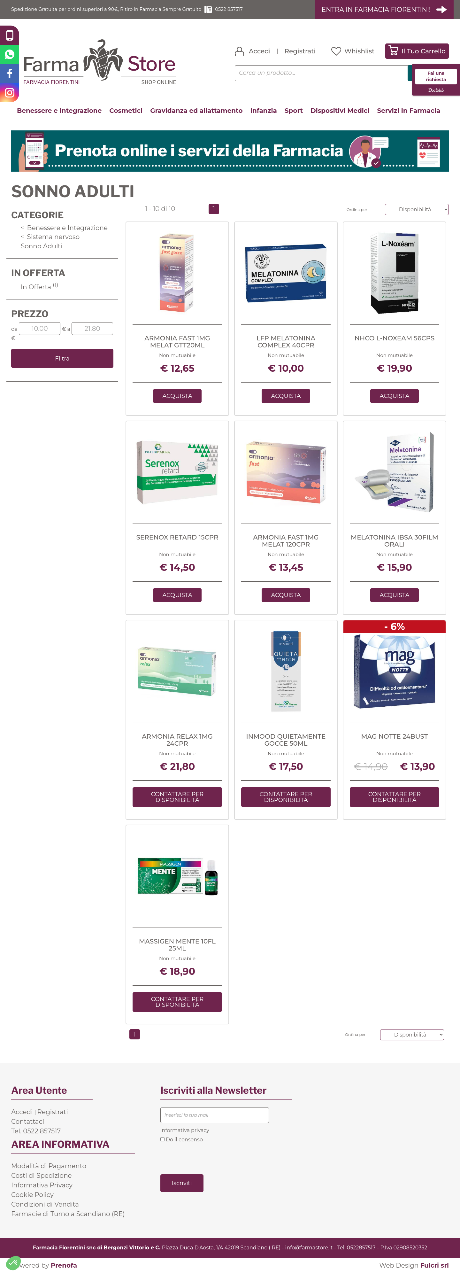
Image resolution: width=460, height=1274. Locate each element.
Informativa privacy (184, 1131)
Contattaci (27, 1122)
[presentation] (208, 1158)
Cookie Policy (32, 1195)
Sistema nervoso (50, 237)
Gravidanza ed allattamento (196, 111)
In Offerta (39, 287)
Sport (294, 111)
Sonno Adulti (41, 246)
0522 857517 (248, 9)
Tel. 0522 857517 (36, 1132)
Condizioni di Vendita (45, 1205)
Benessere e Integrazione (59, 111)
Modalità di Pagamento (48, 1166)
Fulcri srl (434, 1266)
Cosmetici (125, 111)
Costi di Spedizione (41, 1176)
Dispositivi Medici (339, 111)
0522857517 (361, 1248)
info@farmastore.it (309, 1248)
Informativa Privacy (42, 1186)
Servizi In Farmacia (409, 111)
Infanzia (263, 111)
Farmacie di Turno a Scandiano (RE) (68, 1214)
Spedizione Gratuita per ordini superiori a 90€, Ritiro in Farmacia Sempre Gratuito (115, 9)
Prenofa (64, 1266)
